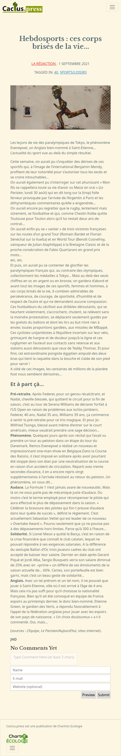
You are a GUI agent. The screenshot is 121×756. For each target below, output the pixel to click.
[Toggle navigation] (112, 7)
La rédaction (43, 63)
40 (56, 72)
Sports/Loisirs (73, 72)
